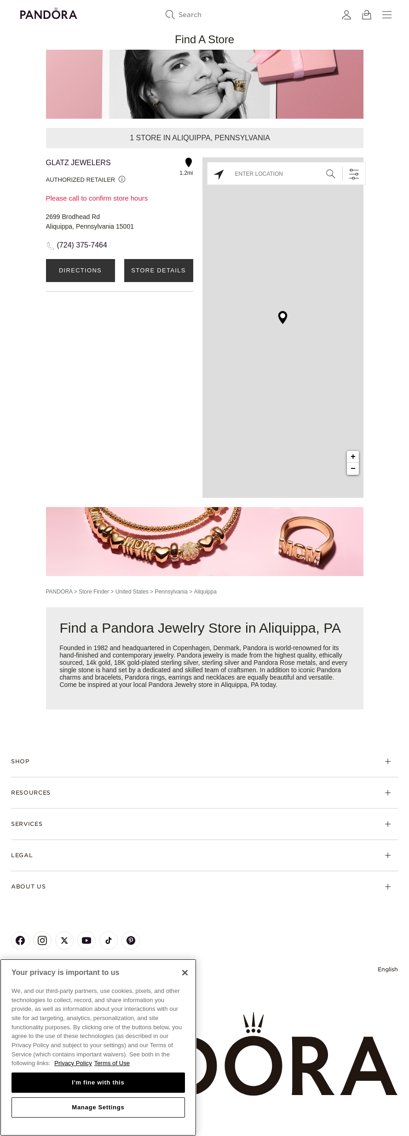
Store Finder (94, 591)
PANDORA (59, 591)
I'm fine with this (98, 1082)
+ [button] (353, 456)
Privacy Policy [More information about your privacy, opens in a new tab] (73, 1063)
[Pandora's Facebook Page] (20, 940)
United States (132, 591)
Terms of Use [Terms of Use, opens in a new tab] (112, 1063)
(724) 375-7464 (82, 245)
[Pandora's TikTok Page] (108, 940)
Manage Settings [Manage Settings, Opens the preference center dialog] (98, 1107)
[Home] (204, 1054)
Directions (80, 270)
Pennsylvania (171, 591)
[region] (98, 1047)
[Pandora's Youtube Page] (86, 940)
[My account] (346, 15)
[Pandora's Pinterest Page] (130, 940)
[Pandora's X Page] (64, 940)
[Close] (185, 973)
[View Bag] (367, 15)
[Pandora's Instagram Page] (42, 940)
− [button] (353, 468)
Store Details (158, 270)
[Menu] (387, 15)
